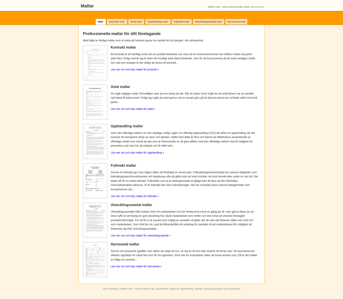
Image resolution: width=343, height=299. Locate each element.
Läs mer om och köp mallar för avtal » (133, 108)
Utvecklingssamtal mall (208, 21)
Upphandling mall (157, 21)
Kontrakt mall (117, 21)
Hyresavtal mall (236, 21)
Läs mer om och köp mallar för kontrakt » (135, 69)
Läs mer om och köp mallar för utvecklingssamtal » (141, 235)
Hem (101, 21)
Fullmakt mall (182, 21)
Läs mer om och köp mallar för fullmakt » (135, 196)
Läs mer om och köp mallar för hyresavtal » (136, 266)
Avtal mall (136, 21)
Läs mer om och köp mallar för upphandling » (137, 152)
